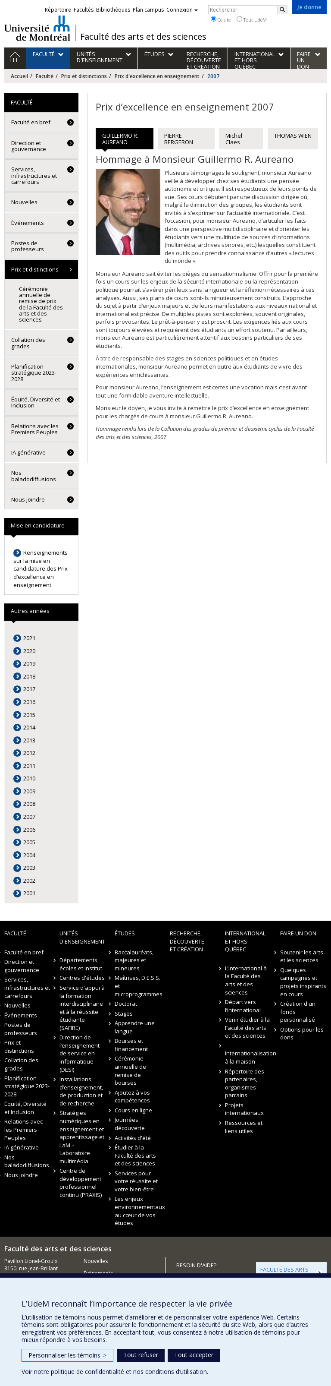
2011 (29, 766)
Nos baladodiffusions (33, 476)
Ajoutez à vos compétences (132, 1097)
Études (125, 933)
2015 (29, 715)
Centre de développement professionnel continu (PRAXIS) (80, 1183)
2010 (29, 778)
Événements (27, 223)
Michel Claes (233, 138)
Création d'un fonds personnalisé (297, 1011)
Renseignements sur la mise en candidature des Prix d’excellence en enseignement (40, 568)
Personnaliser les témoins (67, 1355)
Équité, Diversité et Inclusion (35, 402)
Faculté (44, 76)
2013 (29, 740)
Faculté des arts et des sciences (143, 36)
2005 (29, 842)
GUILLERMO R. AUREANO (120, 138)
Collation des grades (28, 343)
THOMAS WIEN (293, 135)
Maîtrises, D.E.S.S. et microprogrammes (138, 986)
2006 (29, 829)
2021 (29, 638)
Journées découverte (130, 1124)
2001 (29, 893)
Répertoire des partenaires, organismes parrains (244, 1083)
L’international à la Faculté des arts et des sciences (246, 980)
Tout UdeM (252, 19)
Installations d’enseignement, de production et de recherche (81, 1091)
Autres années (30, 611)
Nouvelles (24, 202)
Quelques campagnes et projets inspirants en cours (303, 982)
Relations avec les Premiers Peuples (35, 429)
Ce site (221, 19)
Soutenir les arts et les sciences (301, 956)
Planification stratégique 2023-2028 (33, 373)
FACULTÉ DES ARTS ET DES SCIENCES (284, 1272)
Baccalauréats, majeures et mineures (134, 960)
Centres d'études (82, 978)
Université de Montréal (37, 28)
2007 (29, 817)
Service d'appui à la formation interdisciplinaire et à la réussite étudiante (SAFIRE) (82, 1008)
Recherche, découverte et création (187, 941)
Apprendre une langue (135, 1027)
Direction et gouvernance (28, 146)
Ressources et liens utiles (243, 1127)
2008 (29, 804)
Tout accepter (193, 1355)
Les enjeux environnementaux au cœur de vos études (138, 1211)
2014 (29, 727)
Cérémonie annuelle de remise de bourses (130, 1070)
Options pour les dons (302, 1034)
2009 (29, 791)
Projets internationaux (244, 1109)
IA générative (28, 452)
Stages (124, 1013)
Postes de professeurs (27, 246)
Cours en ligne (133, 1110)
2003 (29, 867)
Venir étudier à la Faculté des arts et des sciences (247, 1027)
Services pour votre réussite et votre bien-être (136, 1181)
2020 (29, 651)
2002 (29, 880)
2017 (29, 689)
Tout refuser (140, 1355)
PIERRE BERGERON (178, 138)
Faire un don (298, 933)
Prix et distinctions (84, 76)
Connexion (182, 9)
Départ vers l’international (243, 1006)
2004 (29, 855)
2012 (29, 753)
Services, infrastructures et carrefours (34, 175)
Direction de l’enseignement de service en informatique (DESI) (79, 1053)
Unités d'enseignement (82, 937)
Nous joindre (28, 499)
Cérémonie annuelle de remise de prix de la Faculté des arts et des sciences (41, 304)
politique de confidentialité (87, 1371)
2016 (29, 702)
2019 (29, 663)
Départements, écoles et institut (80, 964)
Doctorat (126, 1003)
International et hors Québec (245, 941)
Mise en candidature (38, 525)
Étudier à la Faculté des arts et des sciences (135, 1155)
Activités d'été (133, 1138)
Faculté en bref (30, 122)
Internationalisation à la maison (248, 1057)
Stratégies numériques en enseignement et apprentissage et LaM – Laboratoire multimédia (81, 1137)
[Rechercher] (282, 9)
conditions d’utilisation (176, 1371)
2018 (29, 676)
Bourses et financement (131, 1045)
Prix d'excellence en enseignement (157, 76)
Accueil (19, 76)
